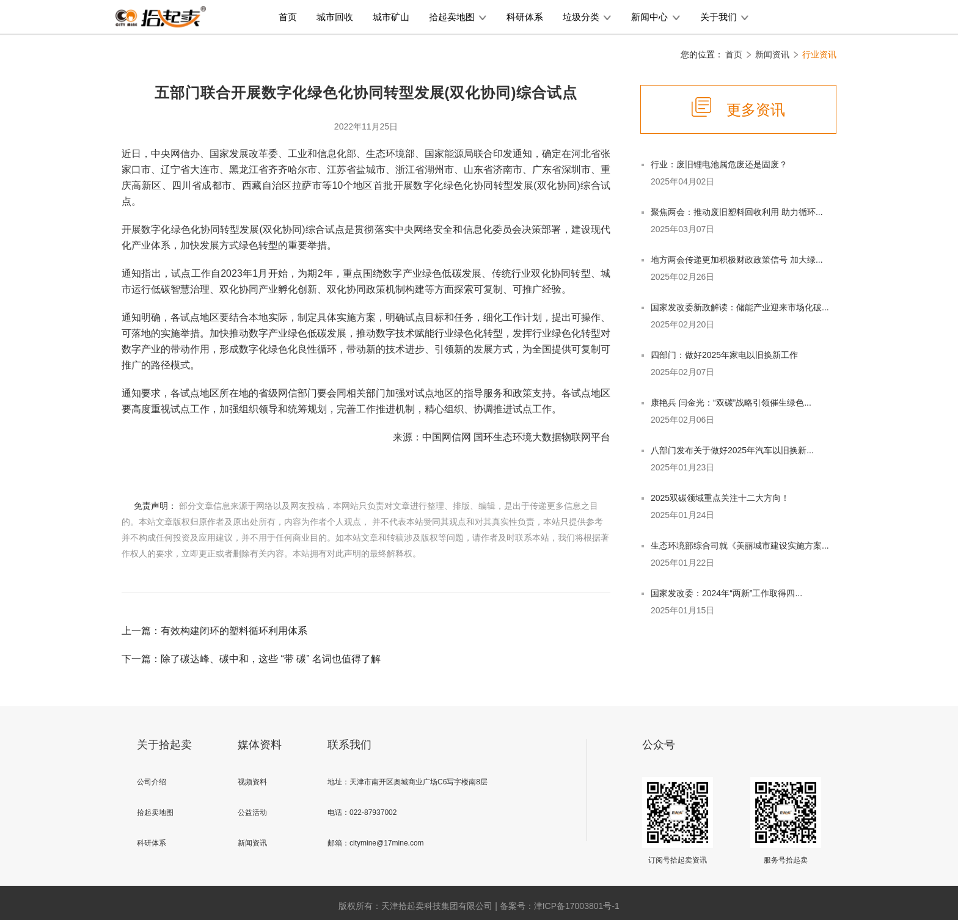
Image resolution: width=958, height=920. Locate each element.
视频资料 (252, 782)
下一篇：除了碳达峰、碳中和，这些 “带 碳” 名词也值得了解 (251, 659)
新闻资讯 (772, 54)
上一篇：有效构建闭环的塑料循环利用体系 (214, 631)
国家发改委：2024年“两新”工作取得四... (726, 593)
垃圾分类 (587, 17)
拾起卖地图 (458, 17)
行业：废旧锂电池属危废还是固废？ (719, 164)
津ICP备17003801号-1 (577, 906)
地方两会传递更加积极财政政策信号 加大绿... (737, 260)
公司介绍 (151, 782)
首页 (288, 17)
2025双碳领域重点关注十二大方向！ (720, 498)
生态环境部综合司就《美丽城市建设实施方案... (740, 545)
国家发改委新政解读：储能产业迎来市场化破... (740, 307)
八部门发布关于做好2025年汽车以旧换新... (732, 450)
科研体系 (524, 17)
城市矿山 (391, 17)
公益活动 (252, 812)
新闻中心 (655, 17)
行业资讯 (819, 54)
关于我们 (724, 17)
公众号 (658, 745)
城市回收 (334, 17)
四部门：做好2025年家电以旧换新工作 (724, 355)
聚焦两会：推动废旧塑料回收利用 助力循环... (737, 212)
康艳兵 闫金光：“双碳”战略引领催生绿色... (731, 402)
